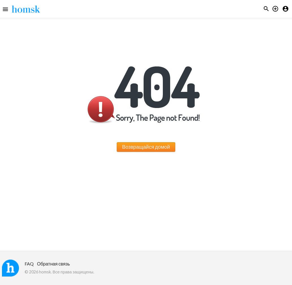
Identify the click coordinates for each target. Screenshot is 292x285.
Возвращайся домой (146, 147)
